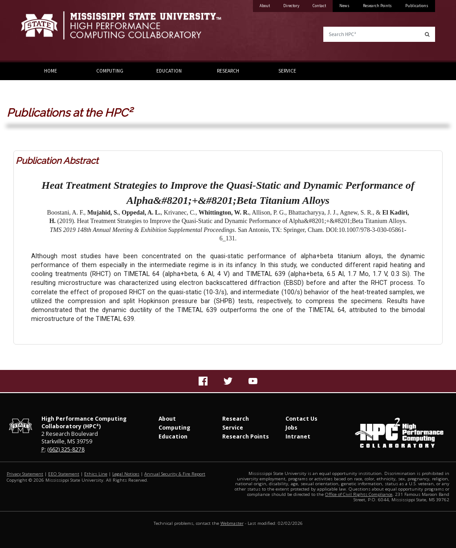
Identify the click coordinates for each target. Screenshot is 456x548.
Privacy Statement (25, 474)
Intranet (297, 436)
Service (287, 71)
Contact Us (301, 418)
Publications (416, 5)
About (265, 5)
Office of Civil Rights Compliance (358, 494)
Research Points (377, 5)
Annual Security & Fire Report (174, 474)
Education (169, 71)
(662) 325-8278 (66, 449)
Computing (109, 71)
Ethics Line (95, 474)
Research (228, 71)
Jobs (291, 427)
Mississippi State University (43, 31)
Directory (291, 5)
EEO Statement (63, 474)
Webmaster (232, 523)
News (344, 5)
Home (50, 71)
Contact (319, 5)
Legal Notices (125, 474)
